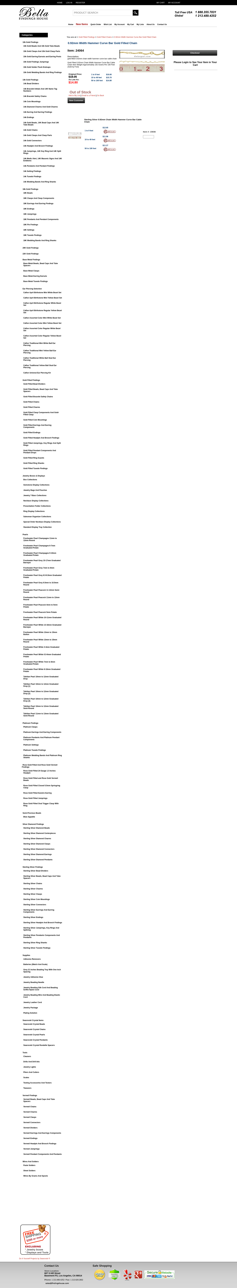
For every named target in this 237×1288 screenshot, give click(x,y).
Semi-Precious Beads (32, 813)
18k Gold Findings (30, 189)
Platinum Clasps (30, 727)
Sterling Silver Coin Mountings (36, 899)
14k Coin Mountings (32, 101)
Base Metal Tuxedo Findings (35, 281)
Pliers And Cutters (31, 1072)
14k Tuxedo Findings (32, 176)
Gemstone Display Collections (36, 485)
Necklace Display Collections (36, 501)
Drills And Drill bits (31, 1062)
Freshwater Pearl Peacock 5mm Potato (40, 612)
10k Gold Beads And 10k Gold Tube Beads (41, 46)
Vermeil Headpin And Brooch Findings (39, 1144)
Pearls (25, 534)
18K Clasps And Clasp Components (38, 198)
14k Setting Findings (32, 171)
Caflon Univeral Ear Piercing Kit (37, 373)
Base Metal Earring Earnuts (35, 276)
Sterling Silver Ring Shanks (35, 943)
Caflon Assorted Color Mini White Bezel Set (42, 318)
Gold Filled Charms (31, 407)
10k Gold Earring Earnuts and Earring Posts (42, 57)
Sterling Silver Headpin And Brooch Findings (42, 923)
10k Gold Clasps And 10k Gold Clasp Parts (41, 51)
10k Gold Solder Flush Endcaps (37, 67)
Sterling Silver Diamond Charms (37, 838)
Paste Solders (29, 1165)
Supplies (26, 955)
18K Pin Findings (30, 225)
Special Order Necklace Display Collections (42, 522)
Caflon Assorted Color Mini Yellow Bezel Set (42, 323)
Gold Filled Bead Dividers (34, 384)
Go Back (100, 95)
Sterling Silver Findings (33, 867)
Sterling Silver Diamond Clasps (36, 844)
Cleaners (27, 1056)
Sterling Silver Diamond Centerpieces (39, 833)
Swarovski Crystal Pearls (34, 1035)
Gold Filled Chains (31, 402)
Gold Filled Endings (32, 432)
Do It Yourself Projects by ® (34, 1259)
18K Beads (28, 193)
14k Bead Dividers (31, 84)
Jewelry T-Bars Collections (35, 495)
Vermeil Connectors (32, 1122)
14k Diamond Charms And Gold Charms (40, 107)
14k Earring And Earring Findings (37, 112)
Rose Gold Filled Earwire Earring (37, 793)
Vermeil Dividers (30, 1128)
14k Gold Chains (30, 130)
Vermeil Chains (29, 1107)
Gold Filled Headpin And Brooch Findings (41, 438)
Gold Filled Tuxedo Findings (35, 468)
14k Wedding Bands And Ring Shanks (39, 182)
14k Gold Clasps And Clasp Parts (37, 135)
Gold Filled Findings (31, 380)
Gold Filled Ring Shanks (33, 463)
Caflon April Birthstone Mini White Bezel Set (42, 292)
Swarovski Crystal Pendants (35, 1040)
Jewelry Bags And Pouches (35, 490)
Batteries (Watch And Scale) (35, 964)
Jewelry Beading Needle (33, 982)
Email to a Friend (88, 95)
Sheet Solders (29, 1171)
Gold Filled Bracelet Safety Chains (38, 397)
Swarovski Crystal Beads (34, 1024)
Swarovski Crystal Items (33, 1020)
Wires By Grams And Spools (35, 1176)
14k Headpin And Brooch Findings (38, 146)
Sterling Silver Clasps (32, 894)
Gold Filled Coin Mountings (35, 420)
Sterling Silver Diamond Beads (36, 828)
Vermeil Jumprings (31, 1149)
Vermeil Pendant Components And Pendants (42, 1154)
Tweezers (27, 1088)
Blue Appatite (29, 817)
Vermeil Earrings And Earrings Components (42, 1133)
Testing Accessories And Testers (37, 1083)
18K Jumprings (30, 214)
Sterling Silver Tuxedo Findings (36, 948)
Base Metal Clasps (31, 271)
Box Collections (30, 480)
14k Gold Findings (30, 80)
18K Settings (28, 230)
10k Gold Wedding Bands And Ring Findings (42, 72)
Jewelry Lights (29, 1067)
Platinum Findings (30, 723)
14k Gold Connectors (32, 141)
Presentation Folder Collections (37, 506)
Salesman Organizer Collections (37, 517)
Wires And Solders (31, 1162)
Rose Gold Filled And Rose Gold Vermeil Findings (39, 766)
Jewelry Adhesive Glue (33, 977)
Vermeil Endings (30, 1138)
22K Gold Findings (31, 254)
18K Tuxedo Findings (32, 235)
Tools (25, 1053)
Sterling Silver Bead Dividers (35, 871)
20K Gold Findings (31, 248)
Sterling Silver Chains (32, 883)
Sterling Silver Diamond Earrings (37, 854)
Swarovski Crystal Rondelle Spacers (39, 1045)
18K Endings (28, 209)
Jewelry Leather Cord (32, 1002)
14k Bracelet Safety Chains (35, 96)
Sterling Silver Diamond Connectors (38, 849)
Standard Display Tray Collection (37, 527)
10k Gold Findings (30, 42)
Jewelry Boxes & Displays (34, 476)
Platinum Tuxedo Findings (34, 750)
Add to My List (74, 95)
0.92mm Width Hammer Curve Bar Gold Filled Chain (135, 37)
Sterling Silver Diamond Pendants (38, 860)
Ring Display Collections (34, 511)
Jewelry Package (30, 1008)
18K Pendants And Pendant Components (41, 219)
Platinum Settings (31, 745)
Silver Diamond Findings (33, 824)
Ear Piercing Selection (32, 289)
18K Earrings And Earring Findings (38, 203)
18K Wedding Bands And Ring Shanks (39, 240)
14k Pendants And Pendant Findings (39, 166)
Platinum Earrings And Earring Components (42, 732)
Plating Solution (30, 1013)
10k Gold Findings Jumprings (36, 62)
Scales (26, 1077)
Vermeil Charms (30, 1112)
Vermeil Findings (30, 1095)
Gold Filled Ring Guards (33, 458)
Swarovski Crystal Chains (34, 1029)
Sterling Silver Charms (33, 889)
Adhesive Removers (32, 959)
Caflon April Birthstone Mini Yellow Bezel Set (42, 298)
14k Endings (28, 117)
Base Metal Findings (31, 260)
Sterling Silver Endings (33, 917)
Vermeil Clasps (29, 1117)
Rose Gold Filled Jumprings (35, 798)
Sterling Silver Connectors (34, 905)
